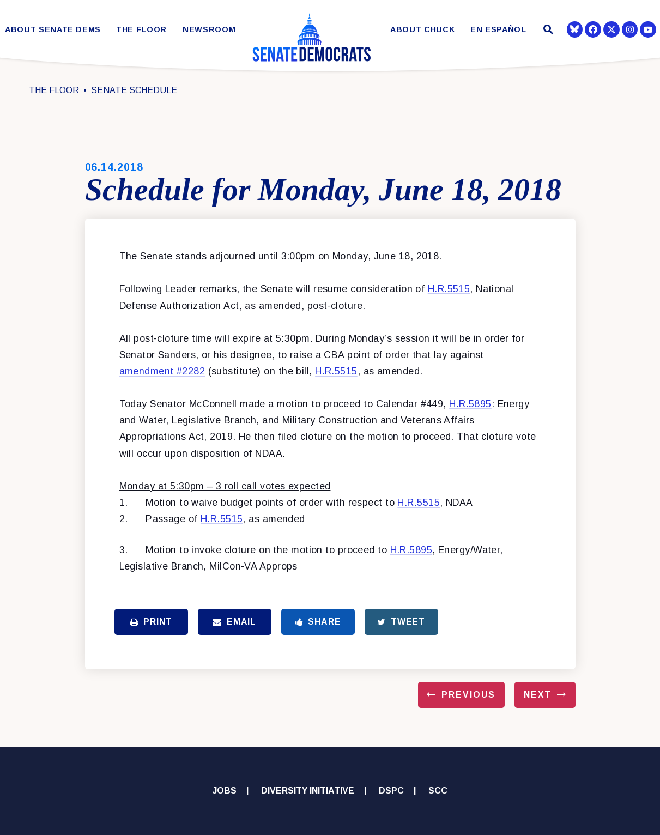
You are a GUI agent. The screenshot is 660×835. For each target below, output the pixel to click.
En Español (498, 30)
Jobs (225, 790)
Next (538, 694)
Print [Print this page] (151, 621)
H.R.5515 (449, 288)
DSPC (391, 790)
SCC (437, 790)
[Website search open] (547, 31)
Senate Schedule (134, 90)
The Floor (141, 30)
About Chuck (422, 30)
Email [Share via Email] (234, 621)
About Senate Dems (53, 30)
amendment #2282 (162, 371)
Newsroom (209, 30)
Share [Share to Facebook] (318, 621)
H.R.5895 (470, 403)
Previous (468, 694)
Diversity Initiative (307, 790)
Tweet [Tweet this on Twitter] (401, 621)
